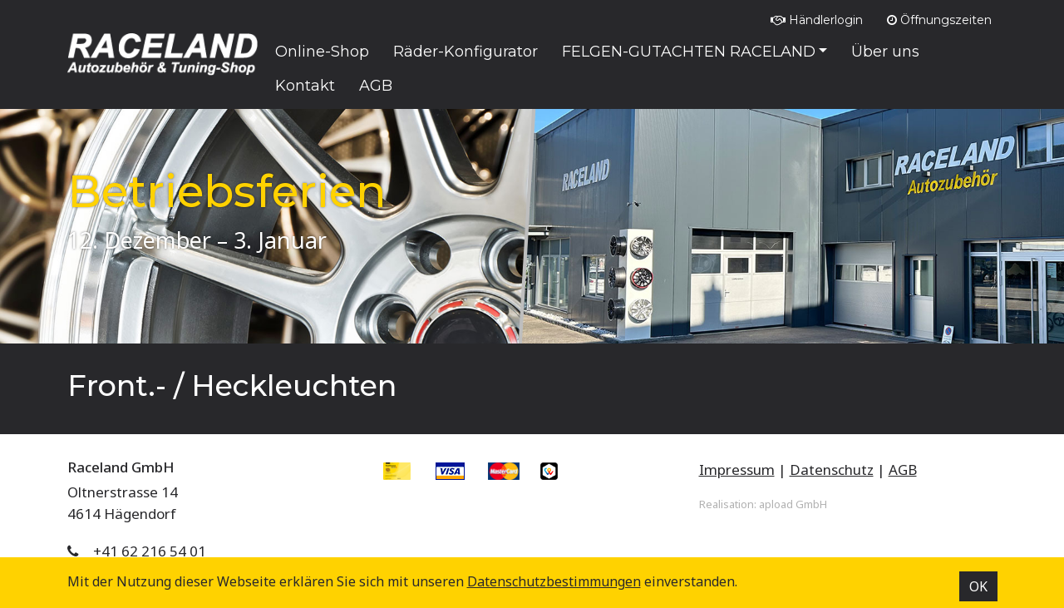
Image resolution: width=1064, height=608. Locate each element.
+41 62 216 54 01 (149, 551)
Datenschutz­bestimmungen (554, 581)
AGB (903, 469)
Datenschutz (832, 469)
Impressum (737, 469)
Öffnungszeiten (939, 19)
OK (978, 586)
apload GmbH (793, 504)
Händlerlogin (817, 19)
